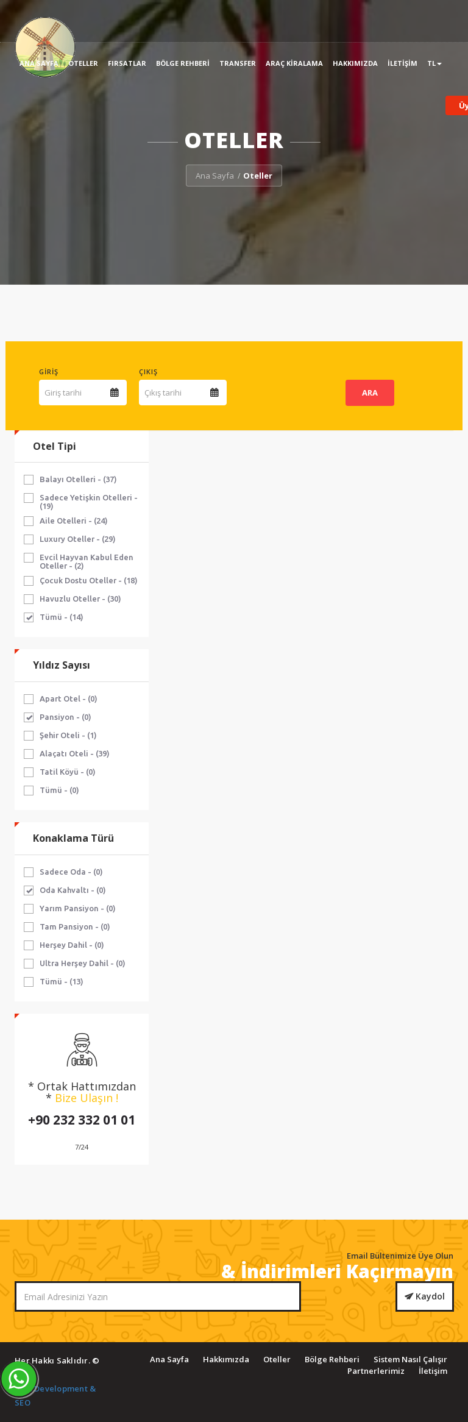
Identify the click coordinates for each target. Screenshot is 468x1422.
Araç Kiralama (294, 63)
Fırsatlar (127, 63)
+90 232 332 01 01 (81, 1119)
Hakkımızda (355, 63)
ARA (370, 392)
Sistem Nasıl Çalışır (410, 1359)
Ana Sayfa (39, 63)
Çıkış (148, 371)
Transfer (237, 63)
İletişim (402, 63)
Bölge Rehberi (183, 63)
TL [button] (434, 63)
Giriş (48, 371)
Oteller (83, 63)
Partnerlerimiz (376, 1370)
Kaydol (425, 1296)
